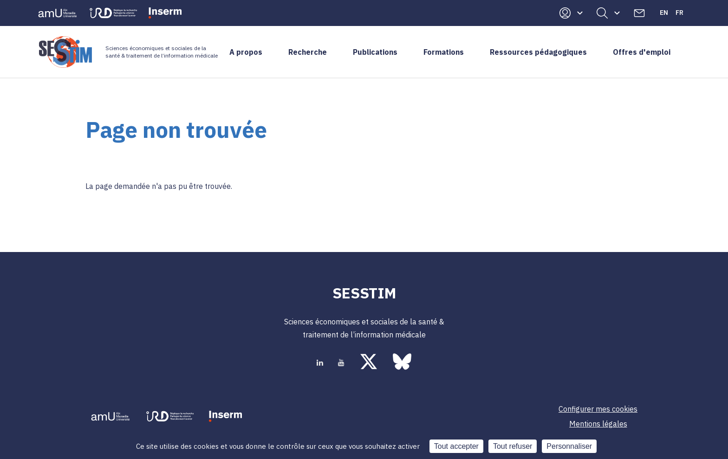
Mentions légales (598, 423)
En (664, 12)
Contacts (639, 13)
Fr (679, 12)
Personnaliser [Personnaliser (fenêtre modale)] (569, 446)
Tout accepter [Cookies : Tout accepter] (456, 446)
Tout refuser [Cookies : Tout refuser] (512, 446)
